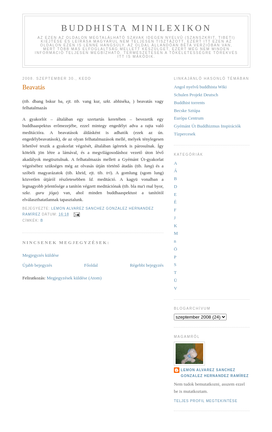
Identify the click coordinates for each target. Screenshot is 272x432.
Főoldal (91, 265)
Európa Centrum (188, 118)
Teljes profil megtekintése (206, 401)
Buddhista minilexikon (136, 28)
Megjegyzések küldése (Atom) (74, 277)
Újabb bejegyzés (37, 265)
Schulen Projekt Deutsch (196, 94)
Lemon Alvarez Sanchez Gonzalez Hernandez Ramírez (215, 372)
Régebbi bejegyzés (147, 265)
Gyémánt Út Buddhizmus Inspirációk (207, 126)
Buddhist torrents (189, 102)
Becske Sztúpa (187, 110)
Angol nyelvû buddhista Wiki (200, 86)
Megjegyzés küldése (40, 255)
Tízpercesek (185, 133)
